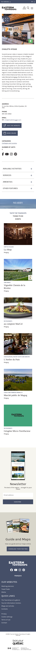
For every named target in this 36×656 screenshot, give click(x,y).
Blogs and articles (7, 606)
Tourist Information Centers (11, 603)
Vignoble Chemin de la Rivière (14, 286)
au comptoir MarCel (13, 324)
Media (3, 592)
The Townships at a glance (10, 600)
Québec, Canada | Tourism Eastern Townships (9, 8)
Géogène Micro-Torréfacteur (17, 431)
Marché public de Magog (15, 395)
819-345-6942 (6, 114)
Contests (4, 609)
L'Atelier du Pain (12, 359)
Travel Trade (5, 589)
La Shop (8, 249)
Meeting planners (7, 586)
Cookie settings (6, 617)
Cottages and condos (9, 143)
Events (18, 219)
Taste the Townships (18, 213)
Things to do (18, 216)
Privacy (4, 614)
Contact (4, 623)
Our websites (6, 2)
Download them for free (18, 549)
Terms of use (5, 620)
